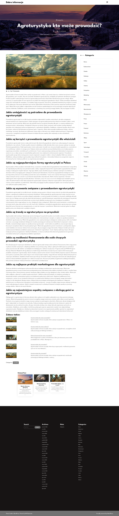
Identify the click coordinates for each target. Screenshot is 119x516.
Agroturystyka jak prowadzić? (39, 344)
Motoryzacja (87, 104)
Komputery (86, 90)
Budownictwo (87, 66)
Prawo (85, 123)
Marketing (86, 95)
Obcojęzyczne (87, 114)
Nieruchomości (87, 109)
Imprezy (86, 85)
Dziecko (85, 71)
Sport (85, 142)
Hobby (85, 80)
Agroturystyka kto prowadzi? (38, 353)
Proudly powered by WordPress (104, 513)
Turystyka (54, 34)
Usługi (85, 166)
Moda (85, 99)
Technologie (87, 147)
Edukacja (86, 76)
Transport (86, 152)
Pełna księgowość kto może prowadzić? (41, 335)
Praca (85, 118)
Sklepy (85, 137)
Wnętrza (86, 171)
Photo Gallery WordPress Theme (15, 513)
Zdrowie (86, 175)
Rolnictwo (86, 133)
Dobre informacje (14, 2)
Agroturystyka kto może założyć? (40, 326)
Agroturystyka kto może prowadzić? (40, 317)
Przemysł (86, 128)
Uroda (85, 161)
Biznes (85, 61)
